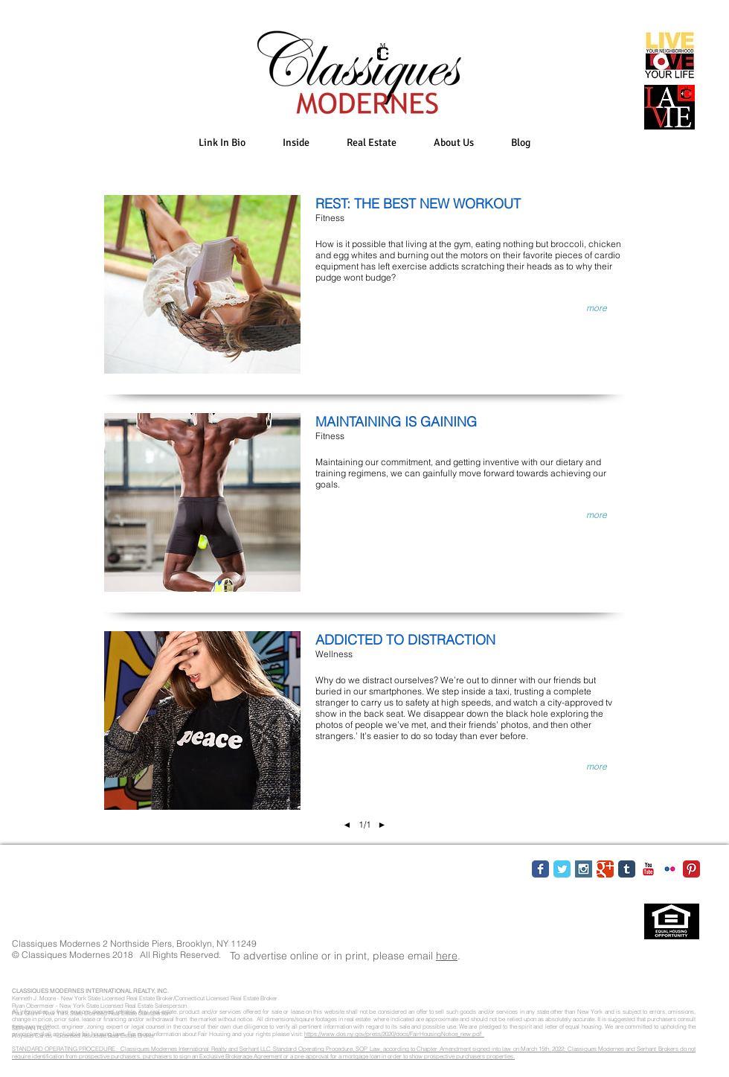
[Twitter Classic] (562, 869)
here (446, 955)
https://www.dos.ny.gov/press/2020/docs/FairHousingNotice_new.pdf (394, 1034)
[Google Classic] (605, 869)
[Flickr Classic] (669, 869)
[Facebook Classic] (540, 869)
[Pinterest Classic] (691, 869)
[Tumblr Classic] (626, 869)
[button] (296, 142)
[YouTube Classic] (648, 869)
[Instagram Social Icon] (583, 869)
